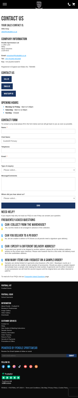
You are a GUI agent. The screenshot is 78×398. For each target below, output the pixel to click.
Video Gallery (5, 313)
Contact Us (5, 324)
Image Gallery (6, 310)
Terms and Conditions (33, 388)
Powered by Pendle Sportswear (19, 348)
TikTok (20, 366)
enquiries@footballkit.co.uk (16, 56)
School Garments (7, 297)
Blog (36, 366)
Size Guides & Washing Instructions (13, 328)
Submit (71, 355)
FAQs (3, 326)
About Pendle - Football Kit (10, 306)
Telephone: (5, 147)
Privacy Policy (53, 388)
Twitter (9, 366)
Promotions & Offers (8, 341)
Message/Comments (9, 176)
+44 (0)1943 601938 (13, 59)
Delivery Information (8, 332)
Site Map (44, 388)
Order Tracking (6, 335)
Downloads (5, 315)
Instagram (14, 366)
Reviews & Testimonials (9, 308)
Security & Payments (8, 339)
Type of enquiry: (7, 166)
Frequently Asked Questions (34, 277)
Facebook (3, 366)
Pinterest (31, 366)
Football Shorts (6, 288)
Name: (4, 127)
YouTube (25, 366)
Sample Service (6, 330)
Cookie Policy (63, 388)
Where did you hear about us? (13, 194)
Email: (4, 156)
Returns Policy (6, 337)
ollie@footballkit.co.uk (9, 32)
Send (38, 205)
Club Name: (5, 137)
